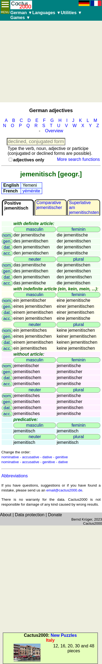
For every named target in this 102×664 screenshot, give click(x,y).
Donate (55, 514)
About (5, 514)
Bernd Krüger (81, 519)
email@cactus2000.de (64, 490)
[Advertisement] (51, 61)
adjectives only (28, 160)
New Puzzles (64, 635)
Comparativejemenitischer (49, 205)
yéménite (31, 191)
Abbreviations (14, 476)
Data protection (30, 514)
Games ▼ (20, 17)
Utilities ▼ (71, 12)
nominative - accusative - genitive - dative (34, 462)
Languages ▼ (46, 12)
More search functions (78, 159)
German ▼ (21, 12)
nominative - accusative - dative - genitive (34, 457)
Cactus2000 (92, 523)
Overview (54, 130)
